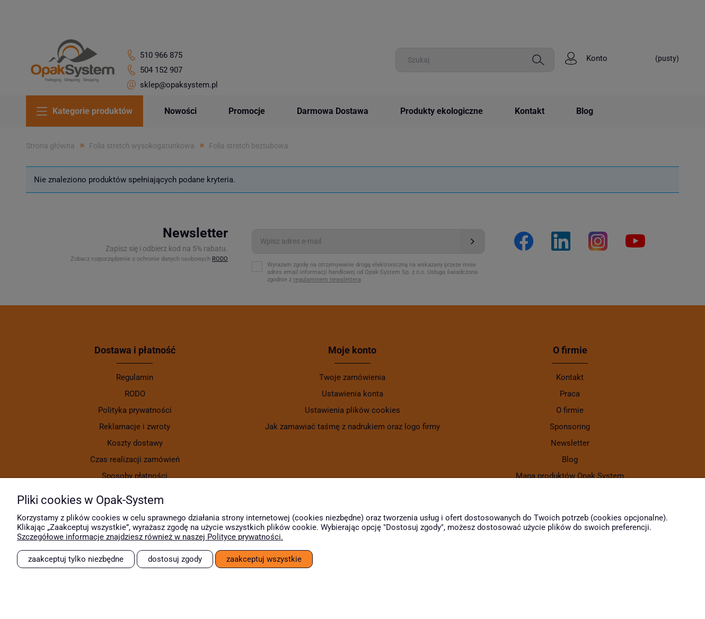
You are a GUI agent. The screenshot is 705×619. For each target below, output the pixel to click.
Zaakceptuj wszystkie (264, 559)
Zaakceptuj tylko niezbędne (76, 559)
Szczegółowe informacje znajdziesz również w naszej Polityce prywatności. (150, 537)
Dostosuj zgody (175, 559)
